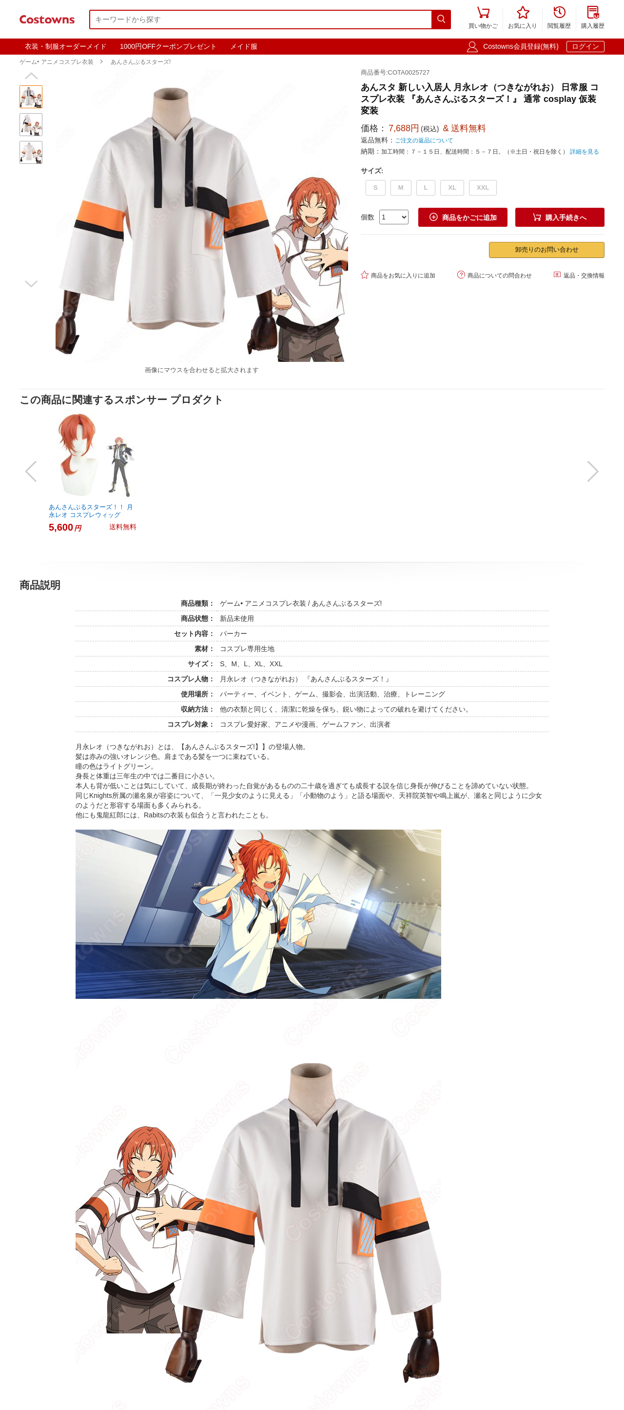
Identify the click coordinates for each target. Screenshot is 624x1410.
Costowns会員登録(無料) (521, 46)
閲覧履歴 (559, 18)
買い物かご (483, 18)
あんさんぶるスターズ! (141, 62)
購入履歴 (592, 18)
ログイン (585, 46)
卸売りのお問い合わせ (547, 249)
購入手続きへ (559, 217)
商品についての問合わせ (494, 275)
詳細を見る (584, 151)
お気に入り (522, 18)
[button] (31, 76)
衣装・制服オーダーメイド (66, 46)
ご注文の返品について (424, 140)
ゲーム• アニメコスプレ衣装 (57, 62)
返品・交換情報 (578, 275)
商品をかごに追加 (463, 217)
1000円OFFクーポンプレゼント (168, 46)
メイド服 (243, 46)
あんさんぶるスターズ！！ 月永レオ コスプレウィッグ (91, 510)
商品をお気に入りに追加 (398, 275)
